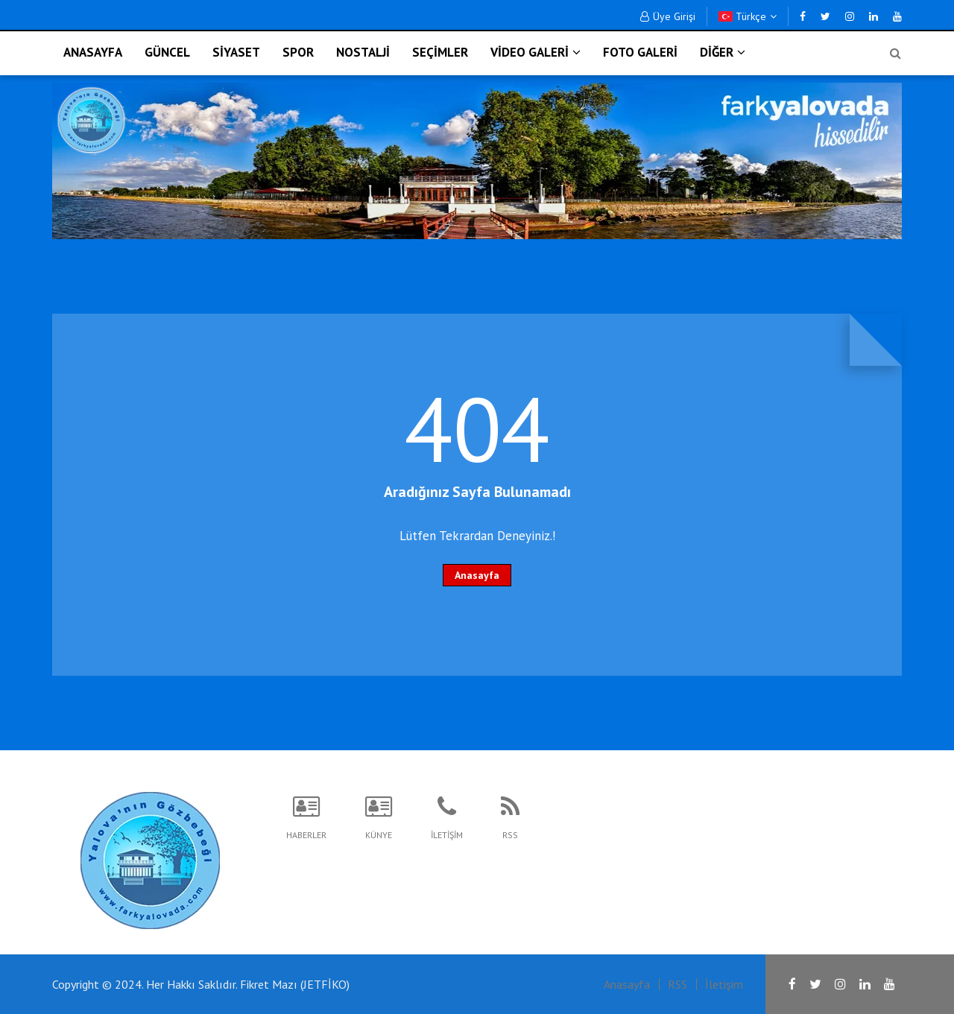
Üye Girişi (667, 16)
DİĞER (722, 52)
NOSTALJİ (363, 52)
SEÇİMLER (440, 52)
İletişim (724, 984)
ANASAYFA (92, 52)
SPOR (298, 52)
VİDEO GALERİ (535, 52)
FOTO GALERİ (640, 52)
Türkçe (747, 16)
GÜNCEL (167, 52)
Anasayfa (477, 575)
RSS (677, 984)
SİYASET (236, 52)
